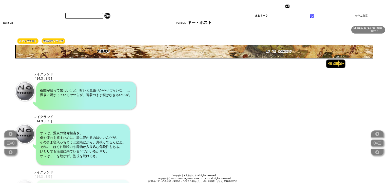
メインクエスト (28, 41)
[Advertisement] (330, 6)
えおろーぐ (261, 15)
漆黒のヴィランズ (53, 41)
